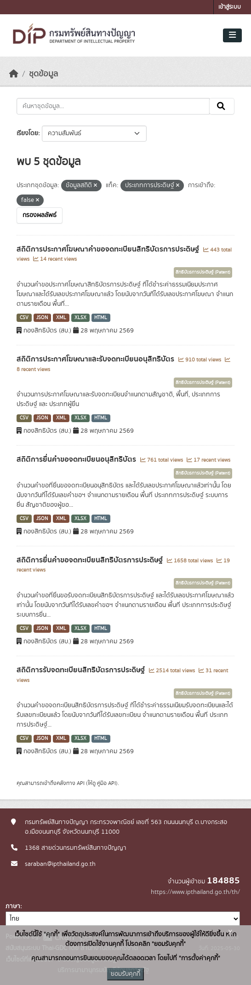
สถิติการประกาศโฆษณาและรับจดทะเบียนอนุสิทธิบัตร (96, 359)
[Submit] (221, 106)
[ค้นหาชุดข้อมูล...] (113, 106)
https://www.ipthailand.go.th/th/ (195, 892)
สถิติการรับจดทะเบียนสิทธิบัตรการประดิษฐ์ (82, 670)
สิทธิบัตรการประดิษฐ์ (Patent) (203, 272)
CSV (24, 317)
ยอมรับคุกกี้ (125, 974)
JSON (42, 317)
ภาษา (13, 906)
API (81, 783)
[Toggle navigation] (232, 35)
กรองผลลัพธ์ (40, 215)
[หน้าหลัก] (13, 74)
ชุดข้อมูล (43, 74)
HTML (100, 317)
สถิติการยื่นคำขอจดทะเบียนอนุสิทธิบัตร (77, 459)
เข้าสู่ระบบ (229, 7)
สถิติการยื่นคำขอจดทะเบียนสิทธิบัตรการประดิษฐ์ (91, 560)
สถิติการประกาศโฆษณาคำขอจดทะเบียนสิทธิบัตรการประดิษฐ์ (109, 249)
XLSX (80, 317)
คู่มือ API (106, 783)
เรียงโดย (27, 133)
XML (61, 317)
